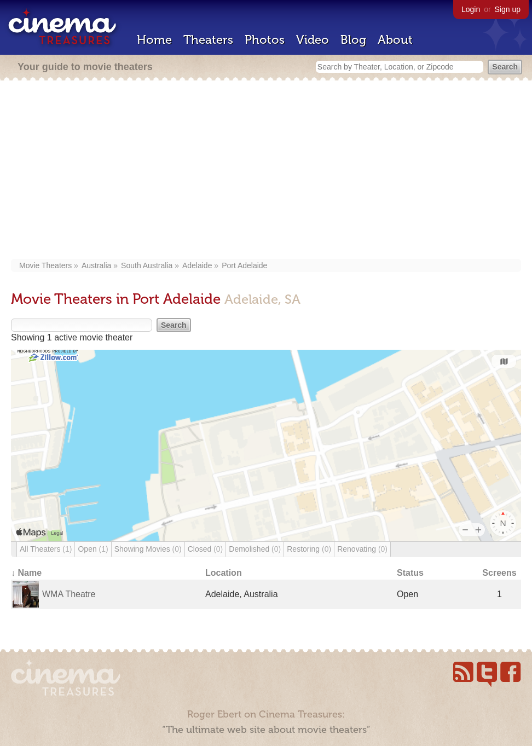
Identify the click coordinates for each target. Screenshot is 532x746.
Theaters (208, 39)
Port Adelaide (244, 265)
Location (223, 572)
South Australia (146, 265)
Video (312, 39)
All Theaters (46, 549)
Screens (499, 572)
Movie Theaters (45, 265)
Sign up (508, 9)
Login (470, 9)
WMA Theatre (69, 594)
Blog (353, 39)
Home (154, 39)
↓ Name (26, 572)
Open (93, 549)
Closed (205, 549)
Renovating (362, 549)
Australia (96, 265)
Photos (265, 39)
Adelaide (197, 265)
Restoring (309, 549)
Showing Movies (148, 549)
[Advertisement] (266, 170)
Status (410, 572)
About (395, 39)
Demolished (255, 549)
